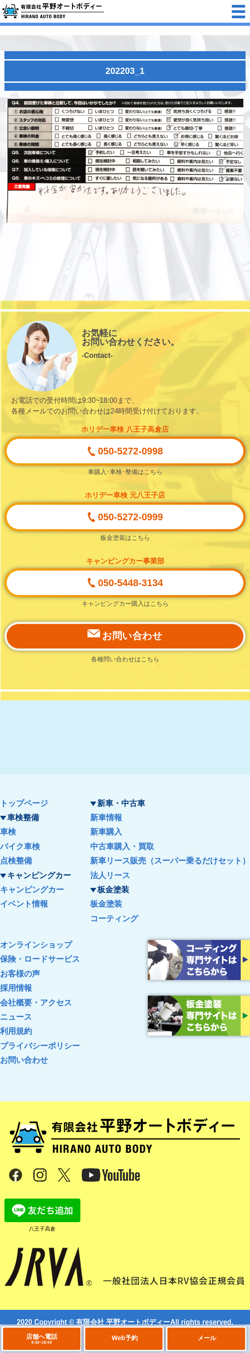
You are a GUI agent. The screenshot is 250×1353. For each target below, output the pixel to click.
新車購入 (106, 831)
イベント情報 (24, 903)
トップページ (24, 803)
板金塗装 (106, 903)
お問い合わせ (24, 1060)
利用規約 (16, 1031)
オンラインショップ (36, 944)
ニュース (16, 1017)
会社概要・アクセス (36, 1002)
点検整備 (16, 860)
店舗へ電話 (41, 1339)
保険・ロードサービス (40, 959)
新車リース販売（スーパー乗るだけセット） (170, 860)
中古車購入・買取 (122, 846)
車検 (8, 831)
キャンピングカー (32, 889)
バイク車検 (20, 846)
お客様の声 (20, 973)
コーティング (114, 918)
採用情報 (16, 988)
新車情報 (106, 817)
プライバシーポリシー (40, 1045)
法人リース (110, 875)
